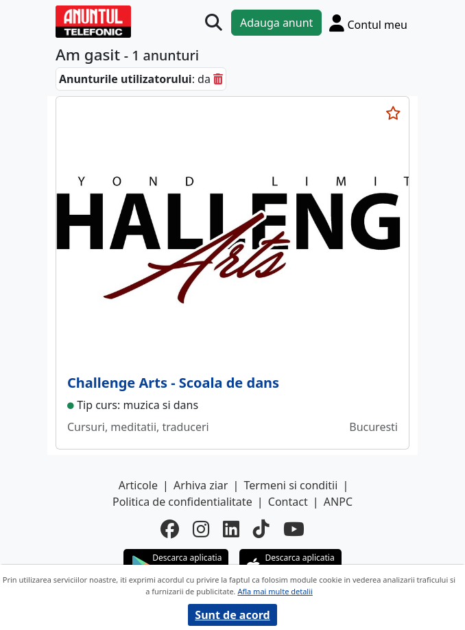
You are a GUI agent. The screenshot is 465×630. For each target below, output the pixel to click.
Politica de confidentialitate (182, 501)
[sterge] (218, 78)
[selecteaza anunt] (393, 113)
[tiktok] (261, 529)
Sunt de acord (232, 614)
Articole (138, 485)
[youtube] (294, 529)
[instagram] (201, 529)
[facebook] (169, 529)
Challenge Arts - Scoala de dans (173, 382)
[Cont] (368, 23)
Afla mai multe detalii (274, 591)
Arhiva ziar (201, 485)
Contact (288, 501)
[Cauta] (213, 23)
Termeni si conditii (291, 485)
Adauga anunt (276, 22)
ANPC (338, 501)
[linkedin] (231, 529)
